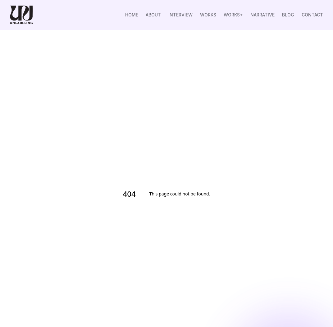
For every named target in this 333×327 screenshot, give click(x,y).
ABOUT (153, 14)
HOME (131, 14)
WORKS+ (233, 14)
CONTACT (312, 14)
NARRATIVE (262, 14)
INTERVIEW (180, 14)
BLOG (288, 14)
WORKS (208, 14)
